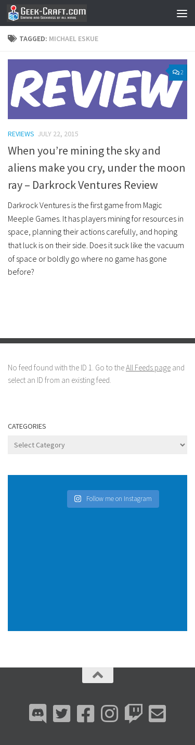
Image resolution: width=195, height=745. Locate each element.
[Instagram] (110, 714)
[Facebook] (86, 714)
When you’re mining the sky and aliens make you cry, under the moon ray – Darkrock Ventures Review (97, 167)
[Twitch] (134, 714)
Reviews (21, 133)
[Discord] (38, 714)
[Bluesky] (62, 714)
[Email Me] (157, 714)
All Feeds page (148, 367)
